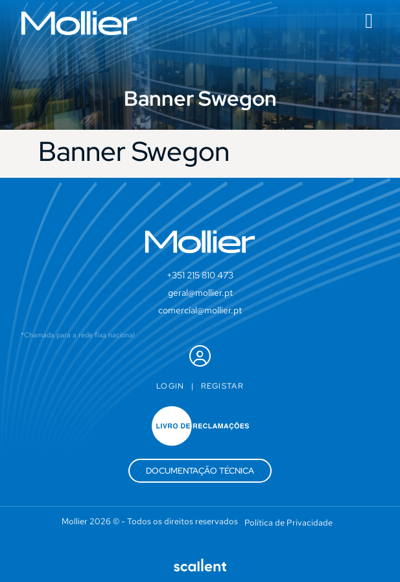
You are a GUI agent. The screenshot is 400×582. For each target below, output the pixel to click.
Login (170, 386)
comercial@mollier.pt (200, 310)
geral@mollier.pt (200, 292)
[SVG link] (79, 23)
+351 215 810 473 (200, 275)
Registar (222, 386)
